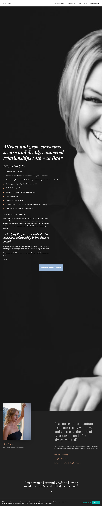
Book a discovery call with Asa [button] (50, 140)
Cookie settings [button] (86, 503)
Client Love (83, 3)
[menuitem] (60, 3)
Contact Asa (94, 3)
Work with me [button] (59, 3)
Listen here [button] (11, 375)
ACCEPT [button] (95, 502)
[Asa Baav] (7, 3)
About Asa (71, 3)
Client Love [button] (51, 318)
